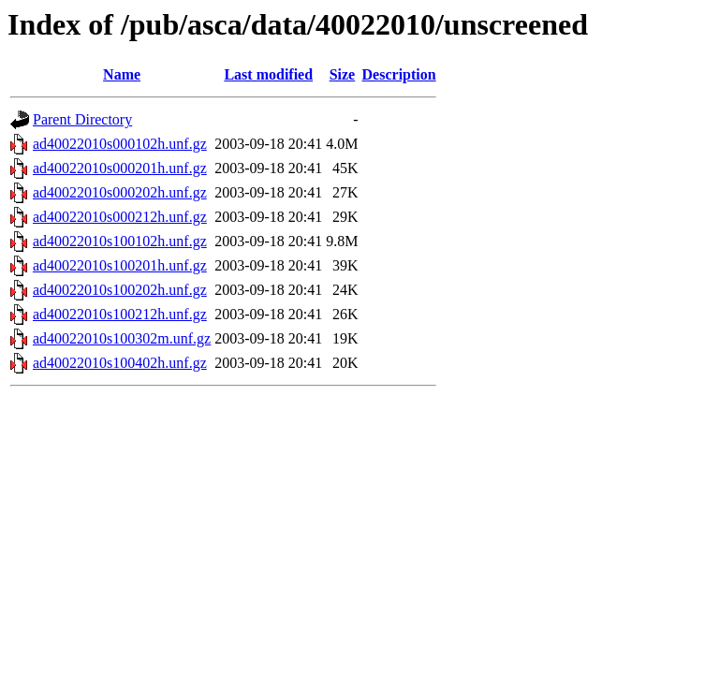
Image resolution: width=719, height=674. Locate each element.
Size (343, 74)
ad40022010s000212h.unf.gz (120, 217)
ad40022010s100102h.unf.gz (120, 241)
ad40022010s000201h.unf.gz (120, 168)
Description (399, 74)
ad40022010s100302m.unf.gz (122, 338)
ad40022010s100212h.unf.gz (120, 314)
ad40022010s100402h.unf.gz (120, 363)
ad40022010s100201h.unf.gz (120, 265)
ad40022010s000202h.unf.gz (120, 192)
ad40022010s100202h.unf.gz (120, 290)
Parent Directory (82, 119)
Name (121, 74)
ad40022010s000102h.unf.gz (120, 144)
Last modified (268, 74)
